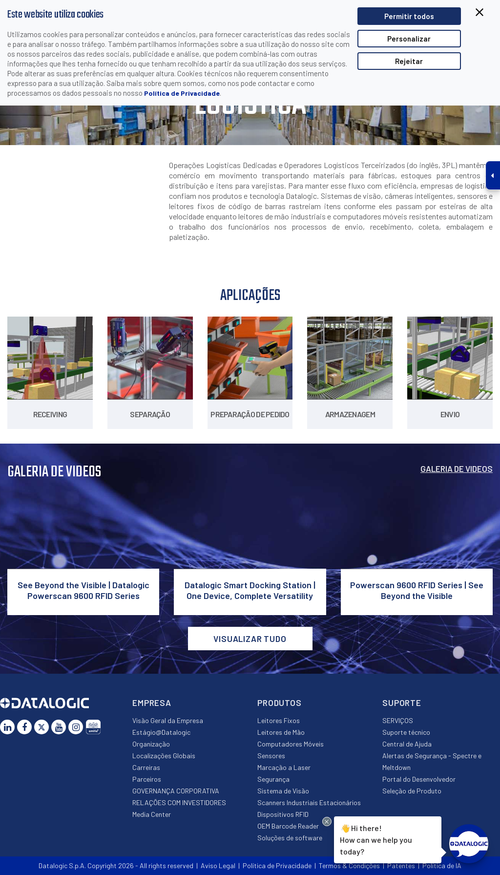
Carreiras (146, 767)
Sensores (271, 755)
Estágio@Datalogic (161, 732)
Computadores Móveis (290, 744)
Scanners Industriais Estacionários (309, 802)
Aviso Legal (218, 865)
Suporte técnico (406, 732)
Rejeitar (409, 61)
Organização (151, 744)
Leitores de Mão (281, 732)
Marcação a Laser (284, 767)
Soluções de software (289, 837)
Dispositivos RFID (283, 814)
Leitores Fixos (278, 720)
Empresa (151, 702)
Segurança (273, 779)
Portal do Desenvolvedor (419, 779)
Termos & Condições (349, 865)
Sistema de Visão (283, 791)
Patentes (401, 865)
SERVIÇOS (397, 720)
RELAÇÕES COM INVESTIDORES (179, 802)
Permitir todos (409, 16)
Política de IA (441, 865)
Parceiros (146, 779)
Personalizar (409, 38)
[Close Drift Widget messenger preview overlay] (327, 821)
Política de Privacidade (182, 93)
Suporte (401, 702)
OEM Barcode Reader (288, 826)
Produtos (279, 702)
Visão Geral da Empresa (167, 720)
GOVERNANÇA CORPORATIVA (175, 791)
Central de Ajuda (407, 744)
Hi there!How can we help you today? (375, 839)
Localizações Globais (163, 755)
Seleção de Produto (411, 791)
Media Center (151, 814)
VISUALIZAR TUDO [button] (250, 638)
